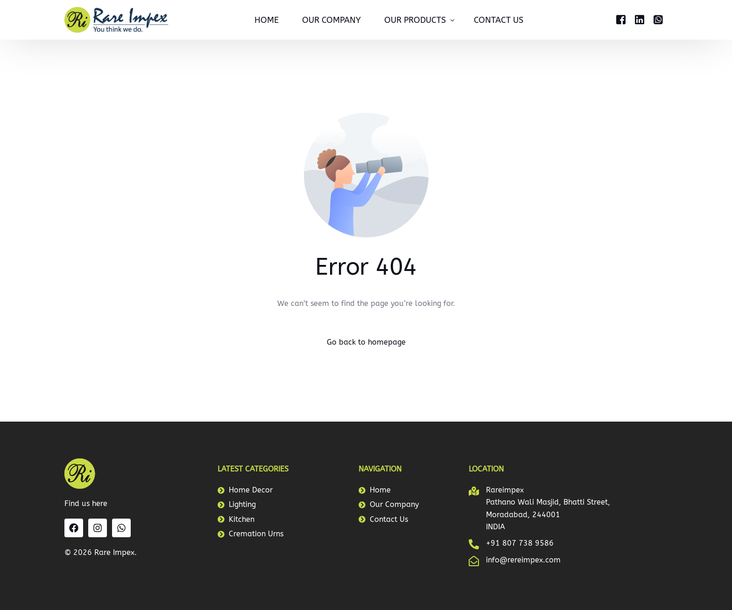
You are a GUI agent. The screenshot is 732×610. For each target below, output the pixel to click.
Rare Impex (114, 552)
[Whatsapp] (658, 19)
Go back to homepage (366, 342)
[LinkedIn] (639, 19)
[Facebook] (621, 19)
